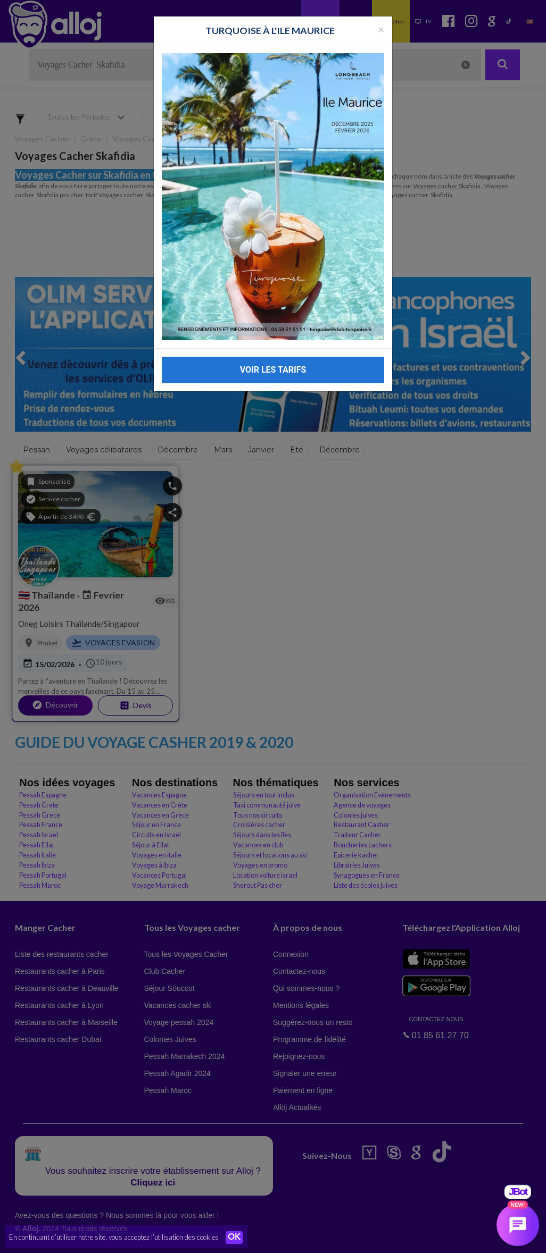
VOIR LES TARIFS (273, 350)
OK (234, 1237)
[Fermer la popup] (381, 9)
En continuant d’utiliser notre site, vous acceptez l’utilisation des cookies (114, 1237)
